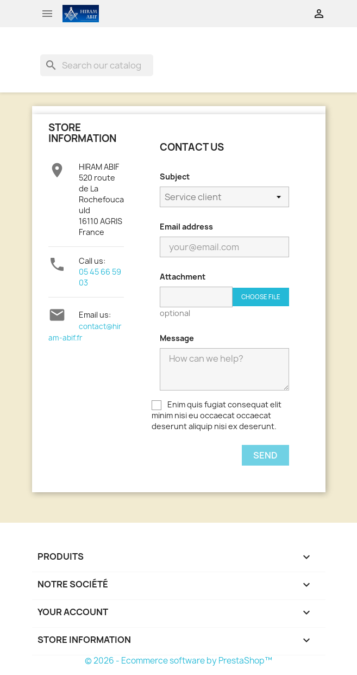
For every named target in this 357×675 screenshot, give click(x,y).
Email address (186, 226)
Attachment (182, 276)
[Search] (96, 65)
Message (177, 338)
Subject (175, 176)
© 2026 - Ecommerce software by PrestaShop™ (178, 660)
